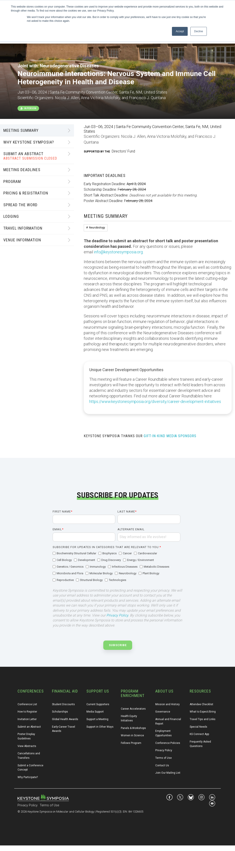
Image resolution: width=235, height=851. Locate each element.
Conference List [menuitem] (27, 704)
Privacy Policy (117, 615)
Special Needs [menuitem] (198, 726)
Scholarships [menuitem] (60, 711)
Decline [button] (198, 31)
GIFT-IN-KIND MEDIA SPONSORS (170, 436)
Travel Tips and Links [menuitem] (202, 719)
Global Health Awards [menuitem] (65, 719)
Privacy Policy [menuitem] (163, 750)
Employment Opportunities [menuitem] (163, 733)
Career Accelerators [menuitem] (133, 708)
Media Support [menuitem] (95, 711)
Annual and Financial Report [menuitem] (168, 721)
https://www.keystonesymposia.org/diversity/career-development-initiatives (155, 401)
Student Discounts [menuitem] (63, 704)
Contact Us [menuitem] (162, 765)
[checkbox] (116, 567)
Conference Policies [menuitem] (167, 743)
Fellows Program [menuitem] (131, 743)
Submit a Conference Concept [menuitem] (31, 767)
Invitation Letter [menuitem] (27, 719)
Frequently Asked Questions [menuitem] (201, 744)
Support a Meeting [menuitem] (97, 719)
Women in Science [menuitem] (132, 735)
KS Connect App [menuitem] (199, 734)
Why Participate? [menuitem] (28, 777)
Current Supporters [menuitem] (97, 704)
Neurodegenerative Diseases (69, 65)
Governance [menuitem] (162, 711)
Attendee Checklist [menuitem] (201, 704)
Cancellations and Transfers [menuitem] (29, 755)
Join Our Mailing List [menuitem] (167, 772)
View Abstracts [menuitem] (27, 746)
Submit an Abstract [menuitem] (29, 726)
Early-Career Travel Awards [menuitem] (64, 729)
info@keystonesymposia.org (118, 252)
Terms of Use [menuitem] (163, 757)
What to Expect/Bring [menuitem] (203, 711)
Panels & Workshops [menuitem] (133, 728)
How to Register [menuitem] (27, 711)
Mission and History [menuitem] (167, 704)
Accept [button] (180, 31)
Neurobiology (97, 227)
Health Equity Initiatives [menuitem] (129, 718)
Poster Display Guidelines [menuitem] (27, 736)
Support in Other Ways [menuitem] (100, 726)
